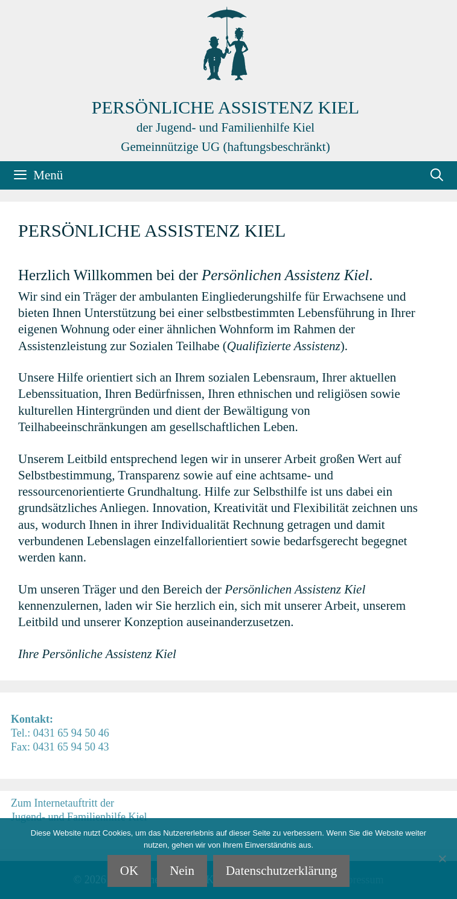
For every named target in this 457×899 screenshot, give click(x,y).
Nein (182, 870)
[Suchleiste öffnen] (437, 175)
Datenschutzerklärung (281, 870)
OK (129, 870)
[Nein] (442, 859)
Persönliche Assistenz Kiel (225, 107)
